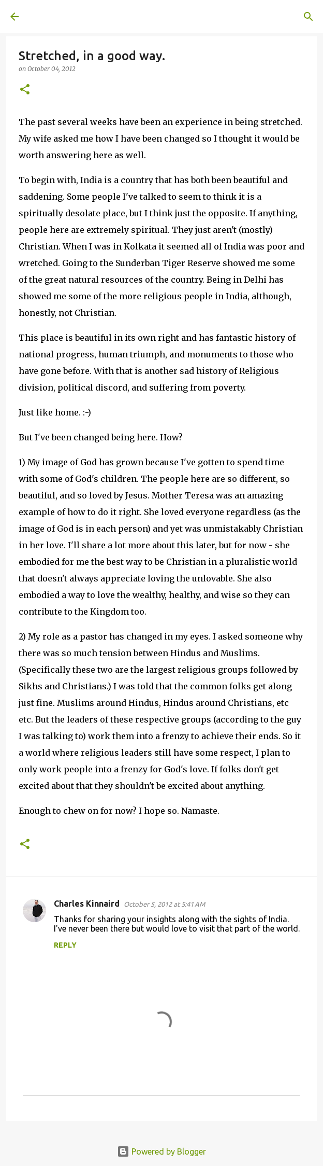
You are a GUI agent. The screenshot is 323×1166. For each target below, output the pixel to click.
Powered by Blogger (161, 1151)
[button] (25, 90)
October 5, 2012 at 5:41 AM (164, 904)
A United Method (62, 16)
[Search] (308, 16)
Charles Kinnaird (87, 903)
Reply (65, 945)
